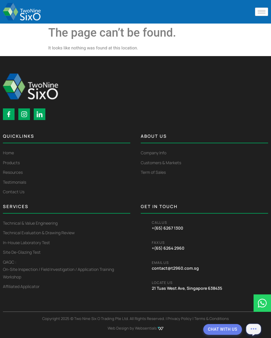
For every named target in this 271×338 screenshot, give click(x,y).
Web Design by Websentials (135, 328)
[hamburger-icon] (261, 12)
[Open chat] (253, 329)
